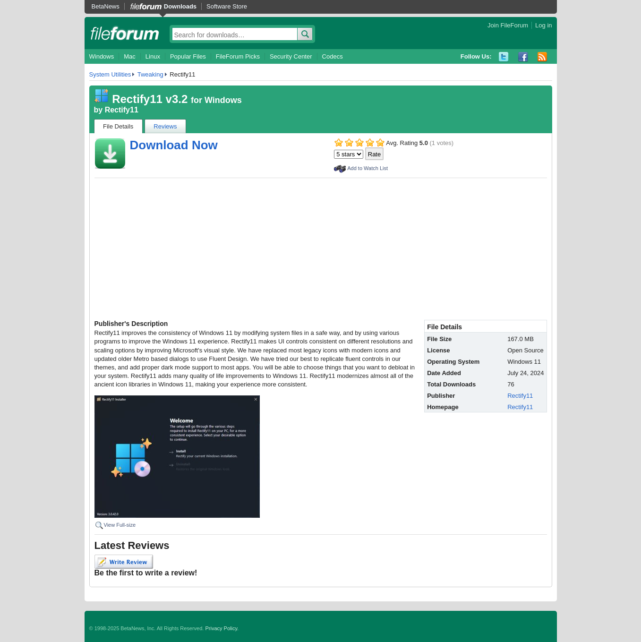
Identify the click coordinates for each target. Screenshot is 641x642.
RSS (542, 57)
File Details (118, 126)
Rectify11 (121, 110)
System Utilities (110, 74)
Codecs (332, 56)
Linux (152, 56)
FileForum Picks (238, 56)
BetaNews (106, 6)
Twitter (504, 57)
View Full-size (120, 525)
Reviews (165, 126)
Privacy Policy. (222, 628)
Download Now (174, 145)
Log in (543, 25)
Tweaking (150, 74)
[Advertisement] (320, 249)
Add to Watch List (367, 168)
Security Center (291, 56)
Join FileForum (507, 25)
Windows (101, 56)
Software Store (226, 6)
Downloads (180, 6)
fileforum (125, 33)
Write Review (123, 562)
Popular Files (188, 56)
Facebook (523, 57)
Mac (130, 56)
